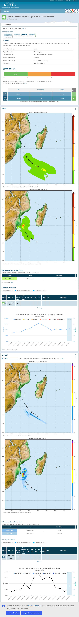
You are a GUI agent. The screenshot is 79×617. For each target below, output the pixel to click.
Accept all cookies (13, 613)
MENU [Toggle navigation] (5, 11)
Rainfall (62, 89)
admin (75, 0)
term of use (53, 0)
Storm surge (40, 89)
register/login (68, 0)
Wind (18, 89)
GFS (17, 34)
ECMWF (32, 34)
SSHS (12, 282)
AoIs (21, 270)
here (25, 83)
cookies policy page (34, 606)
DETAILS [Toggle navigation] (7, 25)
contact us (61, 0)
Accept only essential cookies (31, 613)
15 (5, 303)
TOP (75, 110)
